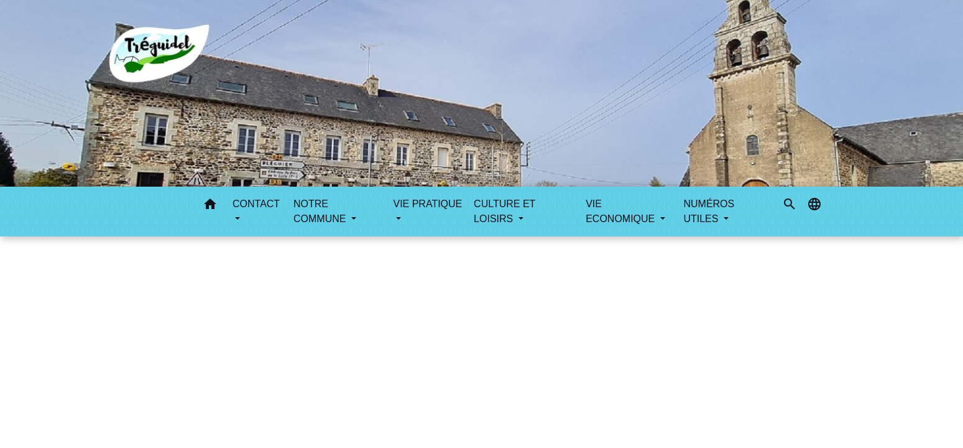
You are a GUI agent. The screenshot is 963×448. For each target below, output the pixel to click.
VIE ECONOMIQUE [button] (622, 211)
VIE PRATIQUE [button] (427, 203)
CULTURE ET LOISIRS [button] (504, 211)
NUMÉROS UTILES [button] (708, 211)
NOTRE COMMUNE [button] (321, 211)
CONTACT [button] (256, 203)
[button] (210, 206)
